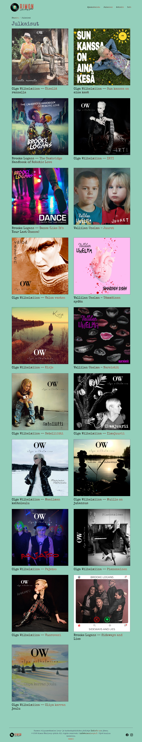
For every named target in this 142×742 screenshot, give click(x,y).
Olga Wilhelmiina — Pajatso (34, 569)
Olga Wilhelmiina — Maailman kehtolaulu (36, 501)
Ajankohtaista (93, 7)
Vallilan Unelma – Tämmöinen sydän (97, 299)
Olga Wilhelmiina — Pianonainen (100, 569)
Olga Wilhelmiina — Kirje (32, 367)
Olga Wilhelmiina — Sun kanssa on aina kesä (101, 90)
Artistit (120, 7)
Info (129, 7)
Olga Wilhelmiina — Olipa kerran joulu (39, 707)
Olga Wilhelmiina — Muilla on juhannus (98, 501)
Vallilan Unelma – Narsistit (96, 367)
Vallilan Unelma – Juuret (94, 228)
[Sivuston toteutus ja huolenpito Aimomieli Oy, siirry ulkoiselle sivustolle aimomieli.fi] (71, 739)
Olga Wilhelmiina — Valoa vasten (38, 298)
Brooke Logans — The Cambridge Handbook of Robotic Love (37, 160)
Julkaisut (108, 7)
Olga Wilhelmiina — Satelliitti (37, 433)
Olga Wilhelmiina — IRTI (94, 158)
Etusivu (15, 18)
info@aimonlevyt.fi (89, 733)
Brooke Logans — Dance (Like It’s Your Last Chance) (38, 230)
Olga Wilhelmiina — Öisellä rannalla (34, 90)
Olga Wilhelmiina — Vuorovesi (36, 635)
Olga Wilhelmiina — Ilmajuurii (99, 433)
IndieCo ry (96, 731)
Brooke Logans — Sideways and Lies (98, 637)
